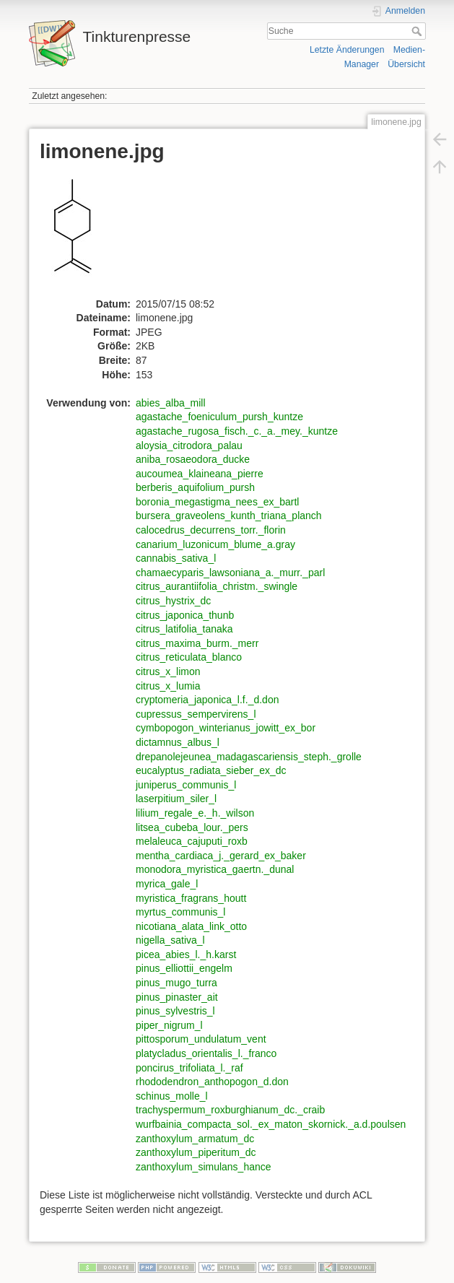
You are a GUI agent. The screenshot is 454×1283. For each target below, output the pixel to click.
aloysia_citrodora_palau (189, 445)
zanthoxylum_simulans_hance (203, 1167)
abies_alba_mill (171, 403)
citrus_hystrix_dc (173, 600)
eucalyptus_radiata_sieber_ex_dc (211, 770)
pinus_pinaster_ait (177, 997)
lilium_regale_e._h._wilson (195, 813)
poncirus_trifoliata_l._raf (189, 1068)
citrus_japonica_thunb (185, 615)
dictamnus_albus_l (177, 742)
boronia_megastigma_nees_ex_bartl (217, 502)
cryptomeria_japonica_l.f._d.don (207, 699)
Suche (418, 31)
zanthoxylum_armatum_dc (195, 1138)
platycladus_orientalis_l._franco (206, 1053)
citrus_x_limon (168, 671)
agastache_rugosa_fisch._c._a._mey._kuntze (237, 431)
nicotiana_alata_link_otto (191, 926)
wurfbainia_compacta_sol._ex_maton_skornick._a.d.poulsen (271, 1124)
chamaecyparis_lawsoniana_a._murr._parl (230, 572)
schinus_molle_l (172, 1096)
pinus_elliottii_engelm (184, 968)
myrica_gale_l (167, 884)
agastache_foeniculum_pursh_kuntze (219, 416)
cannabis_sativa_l (176, 558)
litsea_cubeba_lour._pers (192, 827)
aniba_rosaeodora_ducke (193, 459)
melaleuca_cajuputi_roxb (192, 841)
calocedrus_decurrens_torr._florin (211, 530)
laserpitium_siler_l (176, 798)
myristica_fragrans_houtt (191, 898)
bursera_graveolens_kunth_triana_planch (229, 515)
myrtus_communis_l (180, 912)
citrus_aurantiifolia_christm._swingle (216, 586)
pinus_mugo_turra (176, 982)
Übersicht (406, 64)
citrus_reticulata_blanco (189, 657)
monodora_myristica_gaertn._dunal (215, 869)
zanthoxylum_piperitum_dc (196, 1152)
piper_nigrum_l (169, 1025)
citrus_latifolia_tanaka (184, 629)
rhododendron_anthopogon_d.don (212, 1081)
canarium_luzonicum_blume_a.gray (215, 544)
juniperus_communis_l (186, 785)
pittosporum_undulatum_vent (201, 1039)
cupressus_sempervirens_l (196, 714)
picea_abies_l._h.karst (186, 954)
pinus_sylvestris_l (175, 1011)
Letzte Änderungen (347, 50)
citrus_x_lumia (168, 686)
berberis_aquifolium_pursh (195, 487)
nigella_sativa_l (170, 940)
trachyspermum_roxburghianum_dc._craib (230, 1109)
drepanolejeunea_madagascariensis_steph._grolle (249, 756)
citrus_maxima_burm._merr (197, 643)
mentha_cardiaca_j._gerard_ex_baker (221, 855)
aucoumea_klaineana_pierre (199, 473)
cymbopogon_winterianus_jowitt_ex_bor (225, 728)
